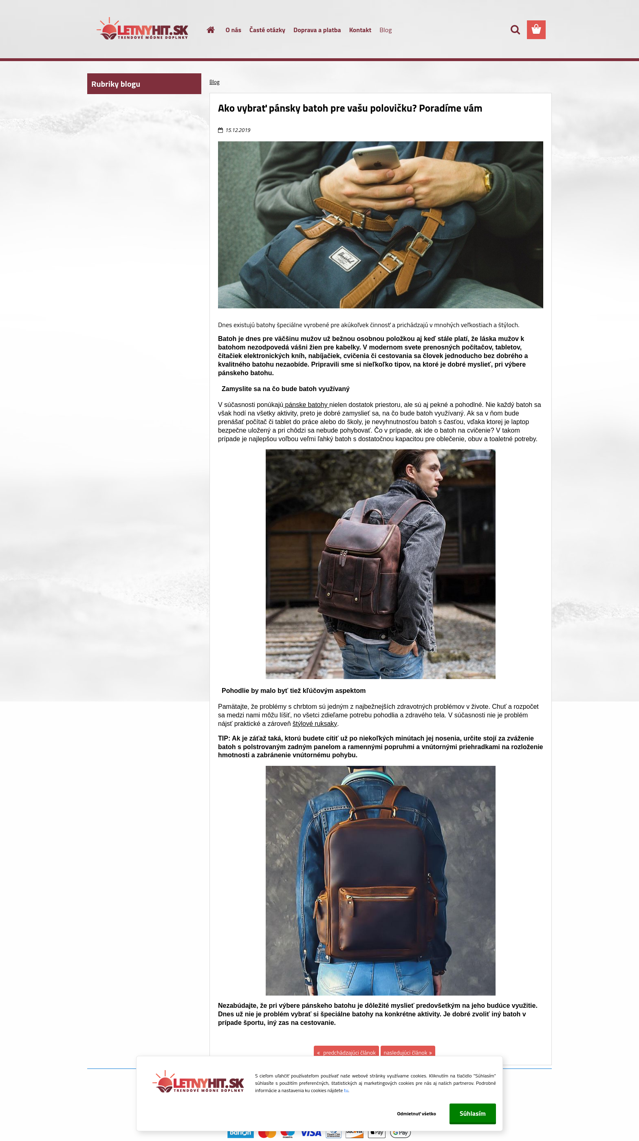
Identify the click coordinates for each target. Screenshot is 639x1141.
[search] (515, 29)
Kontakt (360, 30)
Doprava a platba (317, 30)
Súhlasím (473, 1113)
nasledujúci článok (405, 1052)
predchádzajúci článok (349, 1052)
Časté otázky (267, 30)
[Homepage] (206, 29)
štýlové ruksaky (315, 723)
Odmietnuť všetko (416, 1113)
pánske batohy (306, 404)
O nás (234, 30)
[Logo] (143, 30)
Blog (385, 30)
